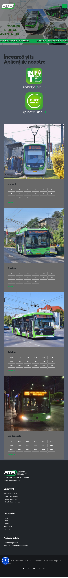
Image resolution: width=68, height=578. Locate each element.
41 (51, 194)
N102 (35, 442)
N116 (51, 450)
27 (35, 194)
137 (27, 366)
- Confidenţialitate (11, 543)
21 (11, 194)
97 (36, 282)
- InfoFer (7, 529)
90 (52, 278)
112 (20, 362)
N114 (35, 450)
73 (11, 278)
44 (12, 198)
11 (51, 190)
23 (19, 194)
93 (11, 282)
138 (35, 366)
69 (44, 274)
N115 (43, 450)
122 (43, 362)
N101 (27, 442)
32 (43, 194)
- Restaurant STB (10, 493)
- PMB (6, 518)
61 (11, 274)
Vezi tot (11, 202)
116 (28, 362)
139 (43, 366)
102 (27, 358)
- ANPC (6, 524)
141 (52, 366)
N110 (51, 446)
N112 (19, 450)
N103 (43, 442)
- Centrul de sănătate (12, 502)
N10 (19, 442)
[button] (5, 560)
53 (28, 198)
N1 (11, 442)
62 (20, 274)
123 (52, 362)
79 (27, 278)
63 (28, 274)
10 (43, 190)
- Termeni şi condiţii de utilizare (16, 545)
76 (19, 278)
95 (20, 282)
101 (20, 358)
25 (28, 194)
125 (11, 366)
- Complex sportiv (11, 496)
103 (35, 358)
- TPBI (6, 521)
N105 (11, 446)
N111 (11, 450)
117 (36, 362)
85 (36, 278)
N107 (27, 446)
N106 (19, 446)
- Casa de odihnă (10, 499)
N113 (27, 450)
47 (19, 198)
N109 (43, 446)
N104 (51, 442)
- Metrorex (8, 526)
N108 (35, 446)
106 (11, 362)
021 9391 (17, 481)
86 (44, 278)
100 (11, 358)
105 (51, 358)
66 (36, 274)
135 (19, 366)
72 (51, 274)
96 (27, 282)
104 (43, 358)
